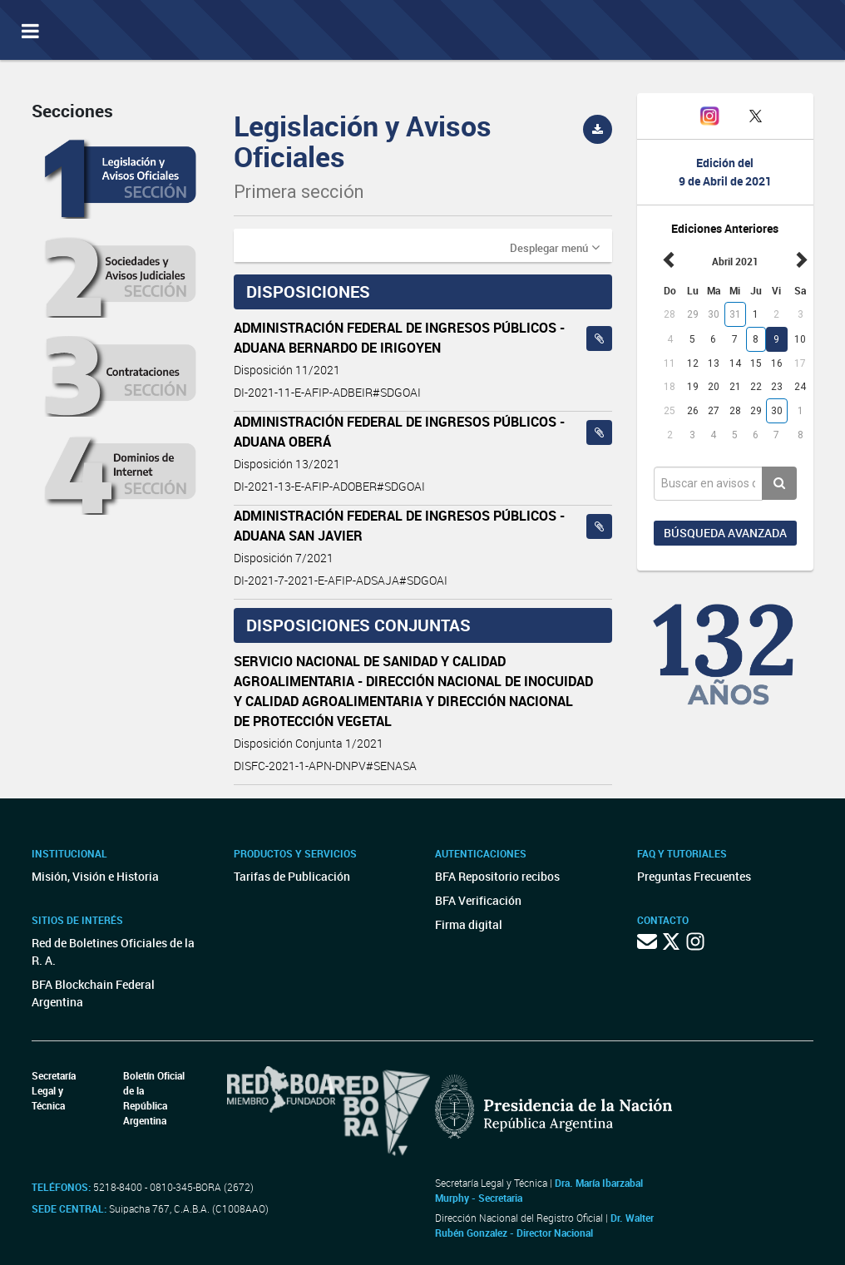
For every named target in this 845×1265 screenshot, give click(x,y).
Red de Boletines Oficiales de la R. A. (113, 951)
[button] (555, 247)
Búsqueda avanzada (725, 533)
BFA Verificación (478, 900)
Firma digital (468, 924)
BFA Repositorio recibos (497, 876)
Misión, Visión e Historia (95, 876)
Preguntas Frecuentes (694, 876)
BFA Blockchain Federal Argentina (93, 993)
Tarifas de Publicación (292, 876)
